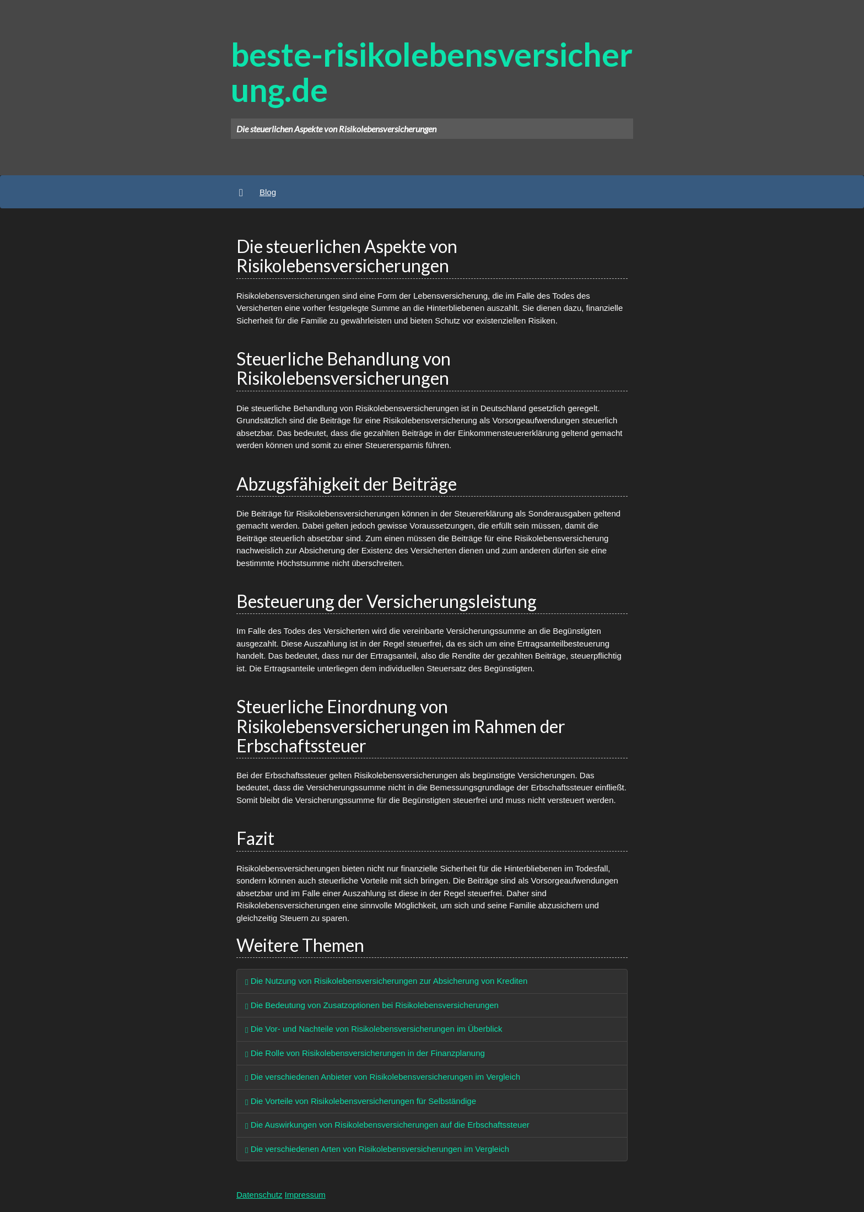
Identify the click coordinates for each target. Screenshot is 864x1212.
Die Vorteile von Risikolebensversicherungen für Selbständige (360, 1101)
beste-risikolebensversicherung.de (432, 72)
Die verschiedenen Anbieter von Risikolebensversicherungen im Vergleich (382, 1076)
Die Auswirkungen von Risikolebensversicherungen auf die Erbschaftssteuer (387, 1124)
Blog (268, 192)
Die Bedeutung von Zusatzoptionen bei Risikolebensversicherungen (372, 1005)
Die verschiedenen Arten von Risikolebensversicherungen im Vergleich (377, 1149)
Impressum (305, 1194)
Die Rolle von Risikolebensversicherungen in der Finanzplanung (365, 1053)
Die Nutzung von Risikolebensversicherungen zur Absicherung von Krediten (386, 980)
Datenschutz (259, 1194)
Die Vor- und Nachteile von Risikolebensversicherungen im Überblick (374, 1028)
